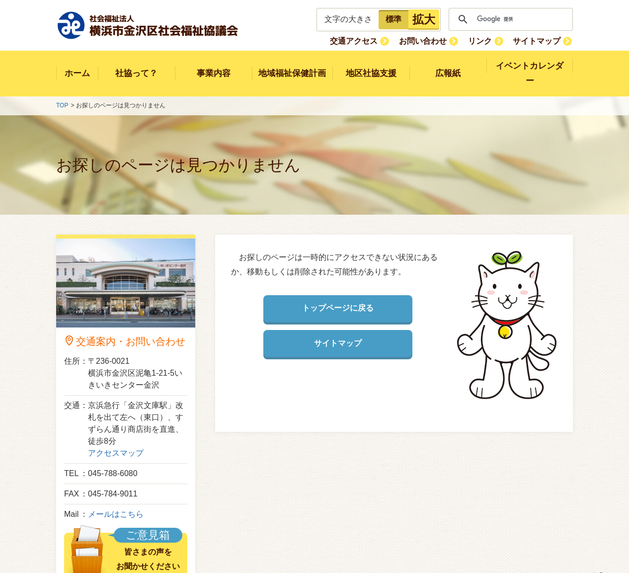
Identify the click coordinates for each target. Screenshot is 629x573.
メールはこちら (116, 499)
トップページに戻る (338, 293)
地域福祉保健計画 (292, 66)
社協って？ (136, 66)
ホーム (77, 66)
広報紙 (448, 66)
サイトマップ (537, 40)
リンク (482, 40)
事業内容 (214, 66)
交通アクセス (360, 40)
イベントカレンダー (530, 66)
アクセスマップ (116, 438)
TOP (62, 90)
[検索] (509, 19)
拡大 (423, 19)
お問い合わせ (427, 40)
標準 (393, 19)
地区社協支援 (371, 66)
